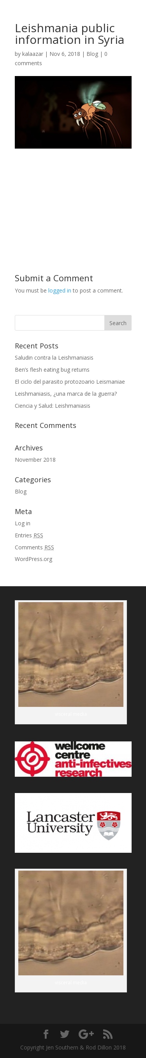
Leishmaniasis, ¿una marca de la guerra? (66, 393)
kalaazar (32, 53)
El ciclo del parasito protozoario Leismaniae (70, 381)
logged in (59, 290)
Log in (22, 523)
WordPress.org (33, 559)
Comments (34, 547)
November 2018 (35, 459)
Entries (29, 535)
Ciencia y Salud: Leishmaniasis (52, 405)
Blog (92, 53)
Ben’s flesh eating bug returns (52, 369)
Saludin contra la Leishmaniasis (54, 357)
